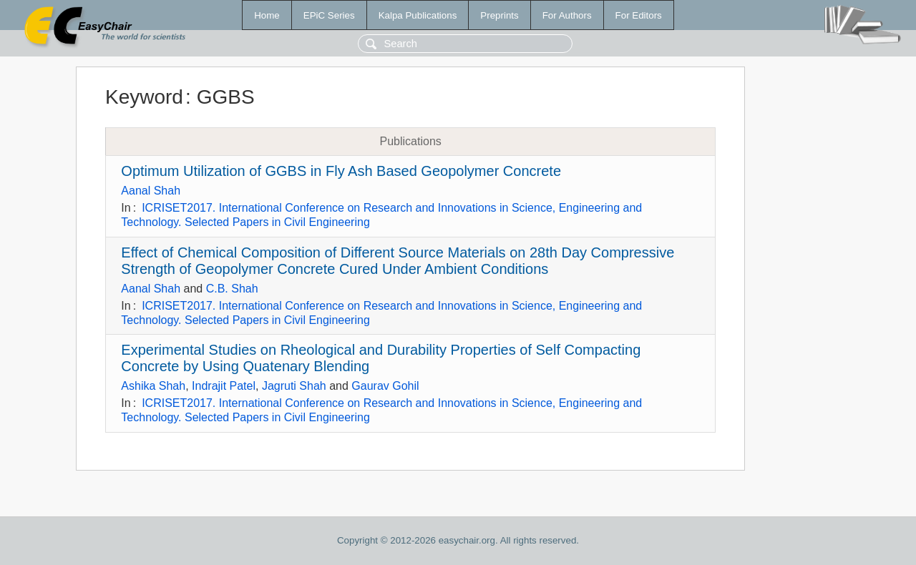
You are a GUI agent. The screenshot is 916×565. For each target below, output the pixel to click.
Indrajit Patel (223, 386)
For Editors (638, 15)
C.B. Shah (232, 288)
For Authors (567, 15)
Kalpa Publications (418, 15)
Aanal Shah (150, 191)
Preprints (499, 15)
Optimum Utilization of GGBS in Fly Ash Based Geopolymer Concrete (341, 171)
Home (267, 15)
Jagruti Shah (294, 386)
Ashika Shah (153, 386)
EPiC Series (329, 15)
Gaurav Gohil (385, 386)
